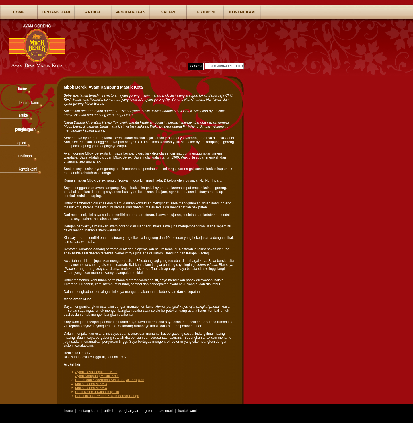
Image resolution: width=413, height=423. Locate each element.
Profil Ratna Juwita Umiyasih (97, 392)
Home (18, 12)
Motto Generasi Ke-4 (91, 388)
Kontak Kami (242, 12)
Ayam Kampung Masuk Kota (97, 376)
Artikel (93, 12)
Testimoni (205, 12)
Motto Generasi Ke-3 (91, 384)
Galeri (168, 12)
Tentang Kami (56, 12)
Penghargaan (130, 12)
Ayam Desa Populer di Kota (96, 372)
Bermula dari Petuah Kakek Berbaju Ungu (107, 396)
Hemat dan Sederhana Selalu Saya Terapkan (109, 380)
